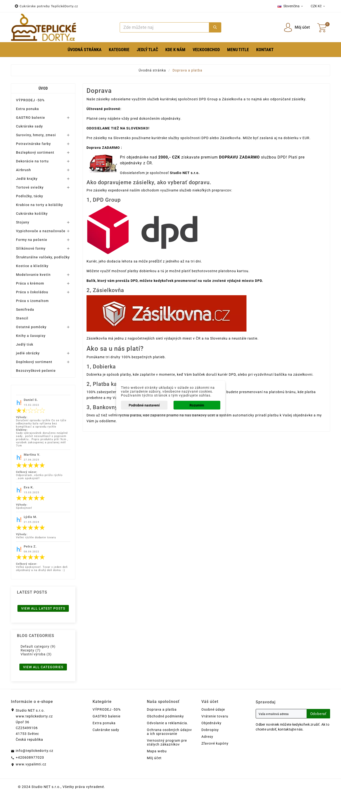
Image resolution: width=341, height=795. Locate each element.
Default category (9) (38, 646)
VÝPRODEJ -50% (30, 100)
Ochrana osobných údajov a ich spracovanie (169, 732)
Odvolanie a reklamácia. (167, 723)
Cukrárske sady (29, 126)
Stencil (22, 318)
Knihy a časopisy (31, 336)
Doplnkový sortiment (34, 362)
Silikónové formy (31, 248)
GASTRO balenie (30, 117)
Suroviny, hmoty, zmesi (36, 135)
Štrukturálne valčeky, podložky (43, 257)
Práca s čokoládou (32, 292)
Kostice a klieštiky (32, 266)
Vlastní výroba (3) (36, 654)
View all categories (43, 667)
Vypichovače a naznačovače (40, 231)
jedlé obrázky (28, 353)
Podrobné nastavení (144, 405)
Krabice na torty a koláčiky (39, 205)
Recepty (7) (30, 650)
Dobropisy (210, 730)
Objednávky (211, 723)
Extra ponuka (27, 109)
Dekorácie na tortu (32, 161)
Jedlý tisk (24, 344)
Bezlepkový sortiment (35, 152)
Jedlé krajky (27, 179)
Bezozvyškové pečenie (36, 371)
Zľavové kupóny (215, 743)
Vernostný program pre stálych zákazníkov (167, 742)
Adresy (207, 737)
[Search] (164, 27)
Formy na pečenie (31, 240)
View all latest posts (43, 608)
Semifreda (25, 309)
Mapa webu (157, 751)
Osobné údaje (213, 709)
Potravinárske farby (33, 144)
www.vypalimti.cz (31, 764)
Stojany (22, 222)
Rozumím (197, 405)
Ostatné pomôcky (31, 327)
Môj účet (154, 758)
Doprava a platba (162, 709)
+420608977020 (30, 757)
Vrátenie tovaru (214, 716)
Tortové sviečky (30, 187)
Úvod (43, 88)
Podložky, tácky (29, 196)
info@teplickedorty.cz (34, 751)
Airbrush (23, 170)
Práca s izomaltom (32, 301)
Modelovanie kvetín (33, 275)
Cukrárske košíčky (32, 213)
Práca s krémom (30, 283)
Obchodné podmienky (165, 716)
